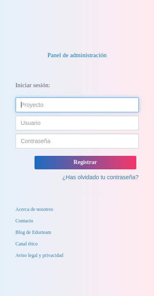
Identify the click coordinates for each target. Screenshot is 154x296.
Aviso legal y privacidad (40, 255)
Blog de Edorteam (33, 232)
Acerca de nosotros (34, 209)
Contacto (24, 221)
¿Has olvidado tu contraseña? (100, 177)
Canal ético (27, 244)
